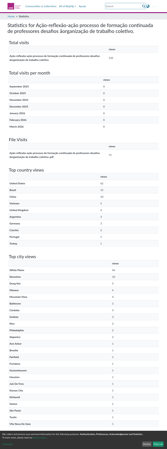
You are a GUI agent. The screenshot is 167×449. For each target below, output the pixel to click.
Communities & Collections (40, 6)
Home (11, 16)
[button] (148, 6)
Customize (7, 444)
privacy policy (40, 437)
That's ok (158, 444)
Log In (153, 6)
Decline (147, 444)
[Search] (125, 6)
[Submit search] (144, 6)
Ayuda (82, 6)
